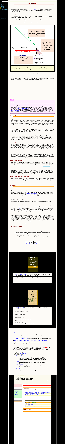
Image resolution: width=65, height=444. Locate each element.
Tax (15, 383)
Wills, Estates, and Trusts (4, 9)
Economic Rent (36, 243)
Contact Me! (7, 21)
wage (13, 5)
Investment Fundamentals (18, 385)
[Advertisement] (35, 91)
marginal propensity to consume (24, 108)
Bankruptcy (2, 4)
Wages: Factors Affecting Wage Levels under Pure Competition (33, 394)
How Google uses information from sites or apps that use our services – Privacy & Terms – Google (30, 336)
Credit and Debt (3, 5)
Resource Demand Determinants (29, 392)
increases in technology (15, 110)
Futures (2, 15)
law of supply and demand (26, 105)
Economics (2, 19)
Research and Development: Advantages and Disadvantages (33, 390)
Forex (15, 391)
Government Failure (28, 401)
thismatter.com (21, 342)
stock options (18, 208)
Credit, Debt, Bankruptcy (18, 380)
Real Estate (2, 7)
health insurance (46, 165)
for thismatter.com (19, 328)
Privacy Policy (23, 332)
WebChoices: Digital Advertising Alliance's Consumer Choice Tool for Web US (27, 337)
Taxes (2, 8)
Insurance (2, 6)
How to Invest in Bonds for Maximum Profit (22, 272)
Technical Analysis (3, 18)
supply (30, 9)
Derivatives (16, 390)
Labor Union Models (29, 243)
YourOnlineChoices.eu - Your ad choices (21, 340)
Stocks (2, 17)
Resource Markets (27, 391)
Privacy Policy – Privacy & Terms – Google (21, 333)
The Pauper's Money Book (19, 303)
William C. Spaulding (30, 346)
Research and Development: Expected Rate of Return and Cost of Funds (34, 389)
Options (2, 16)
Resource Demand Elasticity (29, 393)
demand (35, 9)
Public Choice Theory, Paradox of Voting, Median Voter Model (33, 402)
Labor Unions (27, 395)
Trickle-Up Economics (19, 360)
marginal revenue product (32, 193)
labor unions (51, 7)
